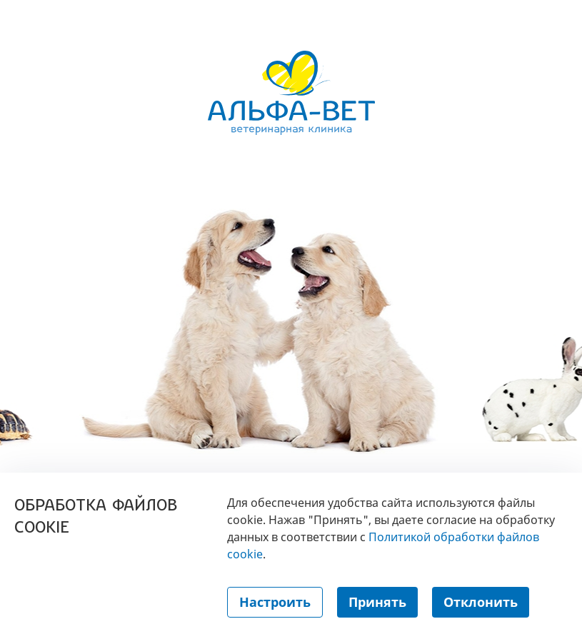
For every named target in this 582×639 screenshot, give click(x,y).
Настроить (275, 601)
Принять (377, 601)
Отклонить (480, 601)
